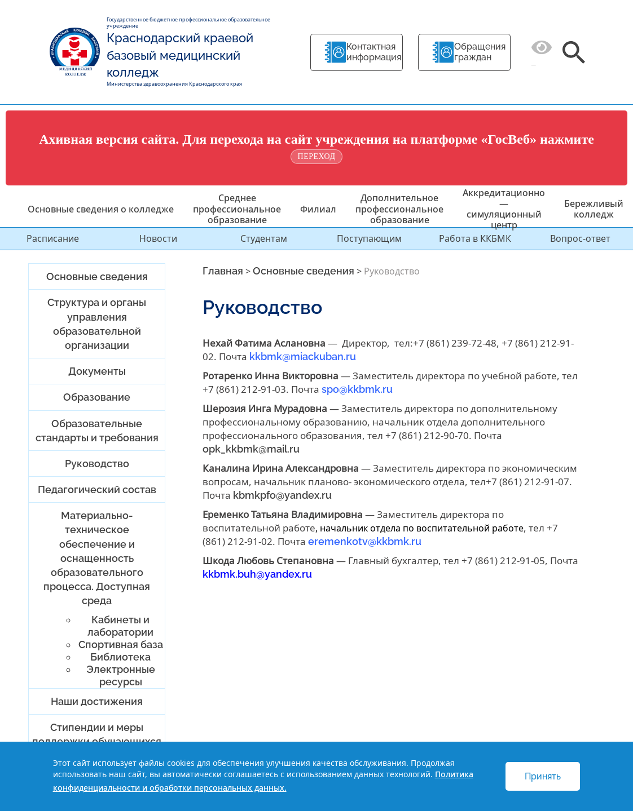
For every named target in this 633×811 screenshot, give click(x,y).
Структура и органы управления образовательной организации (96, 323)
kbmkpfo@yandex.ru (282, 495)
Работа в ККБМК (475, 238)
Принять (543, 776)
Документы (97, 371)
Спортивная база (120, 644)
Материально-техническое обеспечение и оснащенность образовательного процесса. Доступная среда (96, 557)
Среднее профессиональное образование (237, 208)
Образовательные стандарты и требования (97, 431)
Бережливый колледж (593, 208)
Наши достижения (97, 701)
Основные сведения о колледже (101, 209)
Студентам (263, 238)
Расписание (53, 238)
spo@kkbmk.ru (356, 389)
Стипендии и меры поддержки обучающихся (96, 734)
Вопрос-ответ (580, 238)
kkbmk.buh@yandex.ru (257, 574)
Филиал (318, 209)
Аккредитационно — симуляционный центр (504, 209)
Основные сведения (97, 276)
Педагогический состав (97, 489)
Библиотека (120, 657)
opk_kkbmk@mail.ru (251, 449)
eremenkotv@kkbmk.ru (364, 541)
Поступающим (369, 238)
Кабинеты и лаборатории (120, 626)
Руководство (97, 463)
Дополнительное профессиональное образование (399, 208)
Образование (96, 397)
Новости (158, 238)
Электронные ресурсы (120, 675)
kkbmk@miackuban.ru (302, 356)
